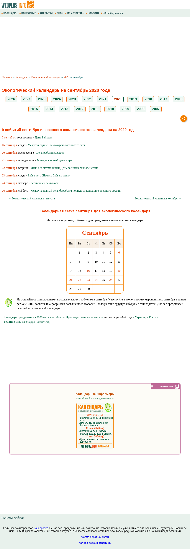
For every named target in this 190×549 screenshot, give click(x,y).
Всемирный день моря (44, 183)
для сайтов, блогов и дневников (95, 398)
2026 (11, 99)
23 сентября (9, 175)
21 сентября (9, 160)
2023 (72, 99)
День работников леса (50, 152)
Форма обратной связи (95, 536)
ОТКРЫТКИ (45, 13)
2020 (66, 77)
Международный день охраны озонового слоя (56, 145)
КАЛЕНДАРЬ (9, 13)
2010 (110, 109)
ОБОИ (59, 13)
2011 (95, 109)
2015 (34, 109)
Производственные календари (85, 317)
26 (110, 279)
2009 (125, 109)
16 (88, 270)
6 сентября (8, 137)
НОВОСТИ (92, 13)
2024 (57, 99)
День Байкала (43, 137)
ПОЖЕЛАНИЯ (28, 13)
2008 (140, 109)
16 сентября (9, 145)
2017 (163, 99)
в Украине (139, 317)
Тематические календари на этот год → (28, 321)
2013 (64, 109)
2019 (133, 99)
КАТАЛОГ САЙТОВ (12, 518)
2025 (41, 99)
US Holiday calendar (113, 13)
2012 (79, 109)
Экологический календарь (45, 77)
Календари (21, 77)
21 (70, 279)
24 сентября (9, 183)
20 (118, 270)
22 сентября (9, 167)
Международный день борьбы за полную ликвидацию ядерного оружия (76, 190)
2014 (49, 109)
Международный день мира (54, 160)
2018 (148, 99)
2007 (156, 109)
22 (79, 279)
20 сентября (9, 152)
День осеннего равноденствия (79, 167)
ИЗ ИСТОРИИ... (74, 13)
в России (152, 317)
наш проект (41, 528)
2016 (178, 99)
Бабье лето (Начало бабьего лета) (49, 175)
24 (96, 279)
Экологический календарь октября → (158, 198)
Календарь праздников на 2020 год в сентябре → (34, 317)
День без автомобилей (45, 167)
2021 (102, 99)
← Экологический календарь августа (31, 198)
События (7, 77)
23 (88, 279)
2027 (26, 99)
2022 (87, 99)
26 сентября (9, 190)
